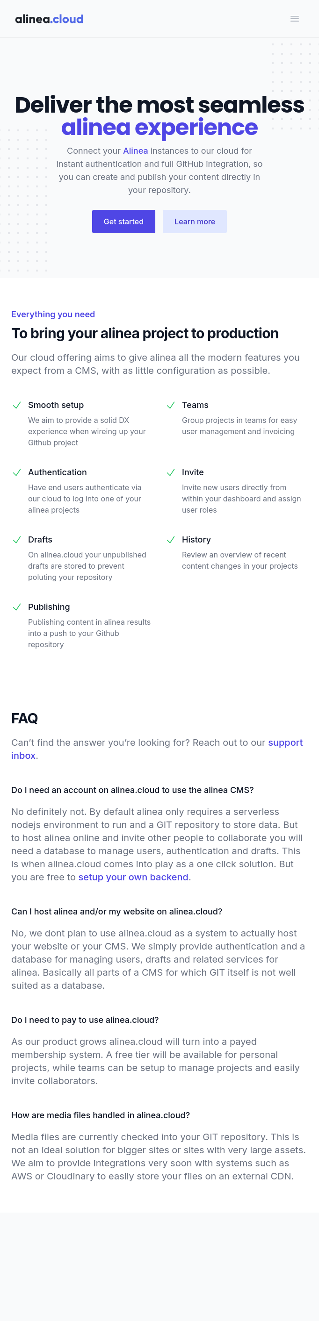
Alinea (135, 151)
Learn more (194, 221)
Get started (124, 221)
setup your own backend (133, 877)
